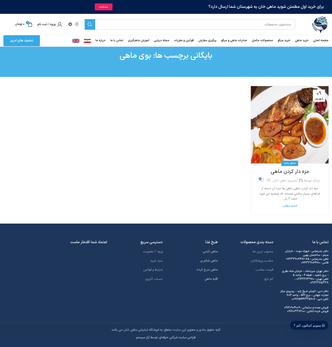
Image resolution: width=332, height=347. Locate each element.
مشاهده (103, 7)
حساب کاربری (154, 279)
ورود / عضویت (153, 251)
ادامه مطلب (289, 206)
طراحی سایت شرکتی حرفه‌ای (177, 337)
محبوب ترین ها (263, 251)
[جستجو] (190, 24)
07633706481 (295, 259)
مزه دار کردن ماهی (290, 171)
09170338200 (296, 311)
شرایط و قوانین (153, 269)
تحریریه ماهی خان (285, 180)
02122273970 (305, 279)
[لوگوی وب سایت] (320, 24)
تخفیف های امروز (21, 40)
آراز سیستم (142, 337)
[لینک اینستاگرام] (77, 24)
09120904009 (292, 308)
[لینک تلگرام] (70, 24)
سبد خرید (156, 260)
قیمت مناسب (264, 269)
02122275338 (319, 283)
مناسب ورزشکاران (262, 260)
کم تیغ (268, 279)
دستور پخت (290, 163)
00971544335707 (303, 299)
